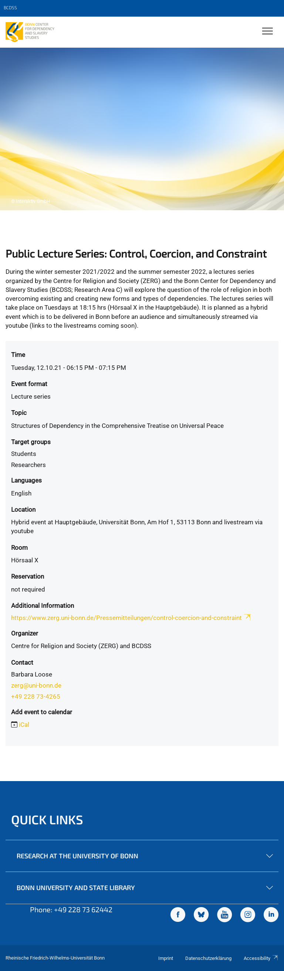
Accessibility (261, 958)
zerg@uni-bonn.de (36, 685)
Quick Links (47, 819)
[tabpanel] (142, 129)
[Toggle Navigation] (267, 31)
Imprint (165, 958)
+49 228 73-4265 (35, 696)
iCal (24, 724)
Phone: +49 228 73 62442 (71, 909)
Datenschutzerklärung (208, 958)
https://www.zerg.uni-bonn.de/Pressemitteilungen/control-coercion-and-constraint (131, 617)
